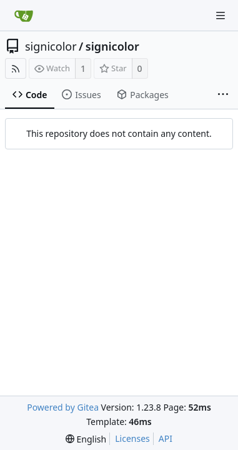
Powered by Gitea (63, 407)
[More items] (223, 95)
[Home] (23, 15)
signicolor (51, 46)
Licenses (132, 438)
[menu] (86, 439)
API (165, 438)
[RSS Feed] (15, 68)
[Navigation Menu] (220, 15)
